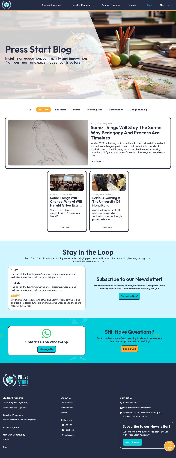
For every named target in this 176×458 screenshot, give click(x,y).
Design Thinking (138, 109)
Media (64, 412)
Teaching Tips (94, 109)
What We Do (67, 402)
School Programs (111, 5)
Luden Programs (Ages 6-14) (15, 402)
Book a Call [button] (129, 348)
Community (133, 5)
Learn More (96, 161)
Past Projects (67, 407)
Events (76, 109)
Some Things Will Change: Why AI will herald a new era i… (66, 201)
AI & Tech (43, 109)
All (30, 109)
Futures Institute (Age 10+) (14, 407)
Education (60, 109)
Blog (149, 5)
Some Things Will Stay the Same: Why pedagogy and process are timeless (126, 132)
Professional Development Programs (19, 419)
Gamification (116, 109)
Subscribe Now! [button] (129, 296)
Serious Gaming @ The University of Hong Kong (106, 201)
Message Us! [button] (46, 349)
